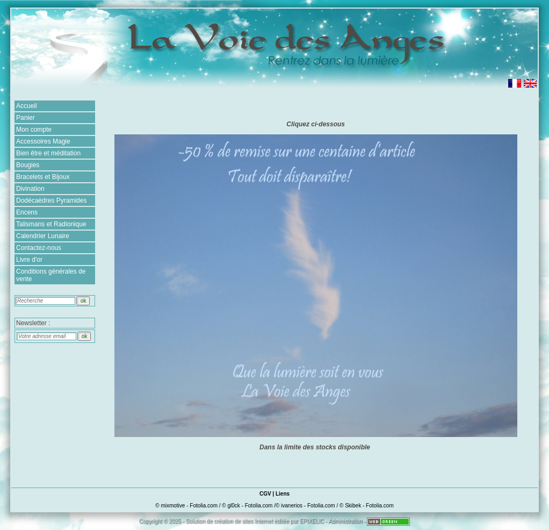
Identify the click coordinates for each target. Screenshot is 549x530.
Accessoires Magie (43, 141)
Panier (25, 117)
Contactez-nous (38, 248)
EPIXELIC (312, 521)
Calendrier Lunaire (42, 236)
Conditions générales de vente (50, 275)
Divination (30, 188)
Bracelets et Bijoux (42, 177)
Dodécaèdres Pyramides (51, 200)
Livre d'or (29, 259)
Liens (283, 494)
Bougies (27, 165)
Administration (345, 521)
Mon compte (34, 129)
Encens (27, 212)
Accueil (26, 106)
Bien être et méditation (48, 153)
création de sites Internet (243, 521)
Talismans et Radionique (51, 224)
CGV (265, 494)
